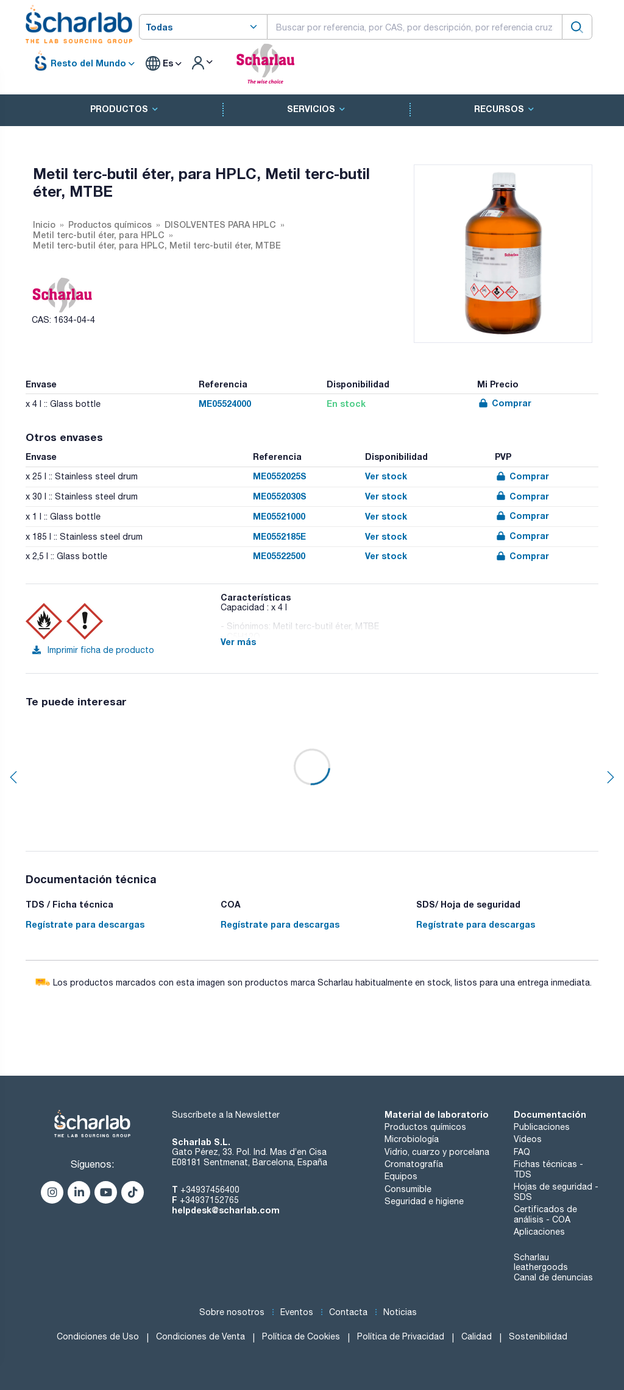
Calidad (476, 1336)
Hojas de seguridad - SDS (556, 1192)
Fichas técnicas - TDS (548, 1169)
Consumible (408, 1189)
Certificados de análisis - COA (545, 1214)
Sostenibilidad (538, 1336)
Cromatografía (414, 1164)
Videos (528, 1139)
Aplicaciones (539, 1232)
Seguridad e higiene (424, 1201)
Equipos (401, 1176)
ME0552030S (280, 496)
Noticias (400, 1312)
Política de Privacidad (400, 1336)
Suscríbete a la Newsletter (226, 1115)
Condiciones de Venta (200, 1336)
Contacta (348, 1312)
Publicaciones (542, 1127)
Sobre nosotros (231, 1312)
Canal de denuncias (553, 1277)
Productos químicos (425, 1127)
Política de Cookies (301, 1336)
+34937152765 (209, 1200)
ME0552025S (280, 476)
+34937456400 (209, 1189)
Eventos (296, 1312)
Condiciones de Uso (98, 1336)
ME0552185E (279, 536)
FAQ (522, 1152)
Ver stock (386, 476)
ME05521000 (279, 516)
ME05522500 (279, 556)
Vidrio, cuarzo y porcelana (437, 1152)
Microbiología (412, 1139)
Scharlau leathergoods (541, 1262)
